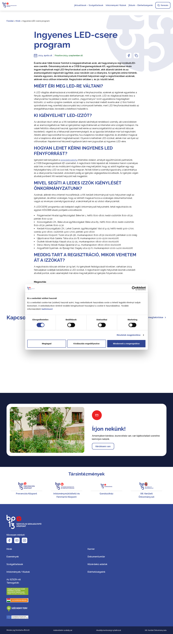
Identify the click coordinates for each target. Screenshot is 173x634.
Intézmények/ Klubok (116, 5)
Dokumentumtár (96, 556)
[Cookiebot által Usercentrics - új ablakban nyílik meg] (134, 288)
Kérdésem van (103, 446)
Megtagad (46, 343)
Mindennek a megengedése (126, 343)
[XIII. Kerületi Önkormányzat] (146, 490)
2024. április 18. (45, 55)
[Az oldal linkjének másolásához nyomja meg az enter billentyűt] (136, 55)
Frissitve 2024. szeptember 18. (69, 55)
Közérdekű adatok (97, 564)
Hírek (18, 21)
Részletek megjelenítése (129, 335)
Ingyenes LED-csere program (76, 40)
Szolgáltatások (96, 5)
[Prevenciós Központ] (26, 490)
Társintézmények (86, 473)
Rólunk (131, 5)
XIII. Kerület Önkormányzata (155, 630)
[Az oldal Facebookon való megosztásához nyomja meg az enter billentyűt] (128, 55)
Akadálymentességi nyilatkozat (108, 630)
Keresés (162, 5)
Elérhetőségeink (145, 5)
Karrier (91, 549)
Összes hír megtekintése (151, 317)
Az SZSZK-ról (14, 579)
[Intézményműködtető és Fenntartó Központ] (66, 490)
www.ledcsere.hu (68, 160)
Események (13, 556)
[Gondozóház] (106, 490)
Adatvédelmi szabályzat (62, 630)
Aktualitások (80, 5)
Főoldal (10, 21)
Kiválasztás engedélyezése (86, 343)
